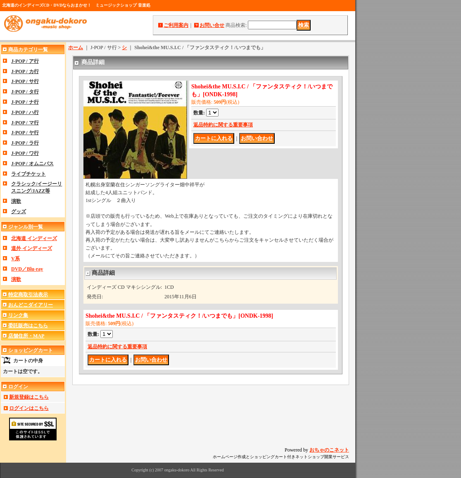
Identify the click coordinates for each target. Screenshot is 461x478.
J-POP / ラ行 (25, 143)
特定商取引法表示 (28, 294)
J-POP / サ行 (25, 81)
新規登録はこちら (29, 397)
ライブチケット (28, 174)
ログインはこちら (29, 408)
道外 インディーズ (31, 248)
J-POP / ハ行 (25, 112)
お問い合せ (212, 25)
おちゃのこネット (329, 450)
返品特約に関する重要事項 (223, 125)
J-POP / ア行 (25, 61)
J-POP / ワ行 (25, 153)
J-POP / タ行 (25, 92)
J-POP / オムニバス (32, 163)
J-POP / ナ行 (25, 102)
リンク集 (18, 315)
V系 (15, 259)
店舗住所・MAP (26, 336)
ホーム (75, 47)
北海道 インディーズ (34, 238)
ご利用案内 (176, 25)
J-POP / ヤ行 (25, 133)
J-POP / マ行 (25, 123)
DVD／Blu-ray (27, 269)
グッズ (18, 211)
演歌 (16, 201)
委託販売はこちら (28, 325)
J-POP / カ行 (25, 71)
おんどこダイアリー (30, 305)
